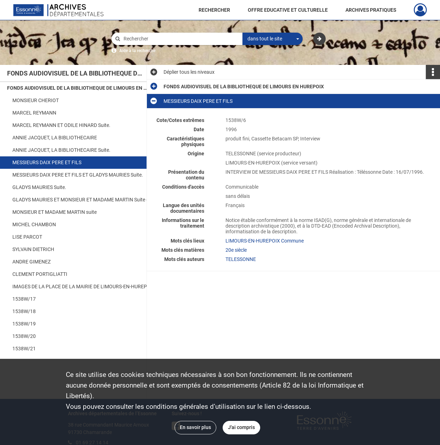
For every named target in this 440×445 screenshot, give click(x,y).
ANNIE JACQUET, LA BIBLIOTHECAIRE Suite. (61, 150)
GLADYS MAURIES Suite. (39, 187)
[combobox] (272, 39)
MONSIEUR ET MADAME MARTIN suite (54, 212)
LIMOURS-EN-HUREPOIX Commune (264, 241)
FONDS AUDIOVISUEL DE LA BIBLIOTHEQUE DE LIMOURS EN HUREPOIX (78, 88)
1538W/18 (24, 311)
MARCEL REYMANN (34, 113)
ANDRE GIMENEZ (31, 262)
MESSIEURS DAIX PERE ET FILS (46, 162)
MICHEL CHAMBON (34, 224)
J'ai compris (241, 427)
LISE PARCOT (27, 237)
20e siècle (236, 250)
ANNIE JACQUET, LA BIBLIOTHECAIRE (54, 137)
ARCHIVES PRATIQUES (370, 10)
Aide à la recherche (137, 50)
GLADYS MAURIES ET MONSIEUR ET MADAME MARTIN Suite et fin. (83, 199)
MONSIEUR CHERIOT (35, 100)
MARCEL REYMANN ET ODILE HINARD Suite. (61, 125)
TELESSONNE (240, 259)
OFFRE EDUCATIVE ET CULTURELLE (288, 10)
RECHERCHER (214, 10)
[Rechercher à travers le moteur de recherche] (181, 39)
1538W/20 (24, 336)
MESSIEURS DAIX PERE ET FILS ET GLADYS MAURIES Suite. (77, 175)
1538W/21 (24, 348)
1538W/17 (24, 299)
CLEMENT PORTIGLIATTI (39, 274)
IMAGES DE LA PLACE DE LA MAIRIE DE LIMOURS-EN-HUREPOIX (83, 286)
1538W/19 (24, 324)
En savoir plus (195, 427)
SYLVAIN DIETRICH (33, 249)
